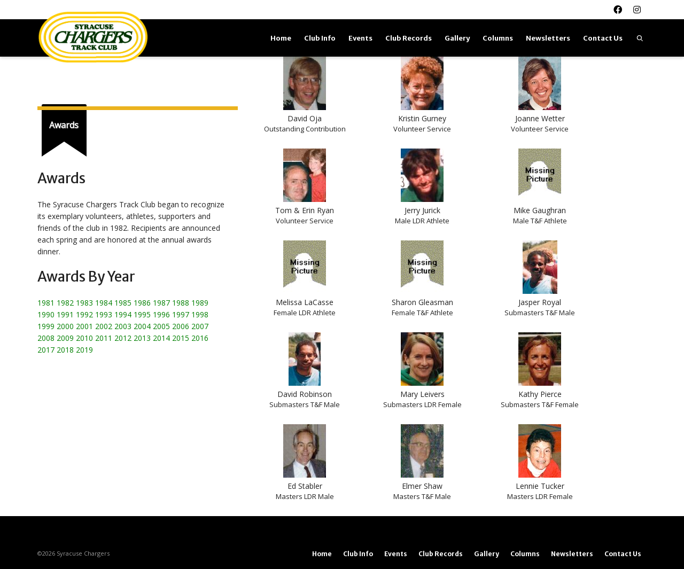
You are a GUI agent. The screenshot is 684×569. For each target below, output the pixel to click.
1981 (46, 303)
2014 (161, 338)
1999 (46, 326)
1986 (142, 303)
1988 (180, 303)
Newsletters (548, 38)
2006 (180, 326)
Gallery (457, 38)
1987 (161, 303)
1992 (84, 314)
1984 (103, 303)
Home (280, 38)
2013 (142, 338)
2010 (84, 338)
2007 (199, 326)
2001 (84, 326)
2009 (65, 338)
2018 (65, 350)
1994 (122, 314)
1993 (103, 314)
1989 (199, 303)
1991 (65, 314)
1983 (84, 303)
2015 (180, 338)
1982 (65, 303)
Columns (498, 38)
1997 (180, 314)
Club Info (320, 38)
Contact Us (603, 38)
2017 (46, 350)
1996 (161, 314)
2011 (103, 338)
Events (360, 38)
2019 (84, 350)
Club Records (408, 38)
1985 (122, 303)
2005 (161, 326)
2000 (65, 326)
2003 (122, 326)
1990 (46, 314)
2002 (103, 326)
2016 (199, 338)
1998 (199, 314)
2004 (142, 326)
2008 (46, 338)
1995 (142, 314)
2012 (122, 338)
